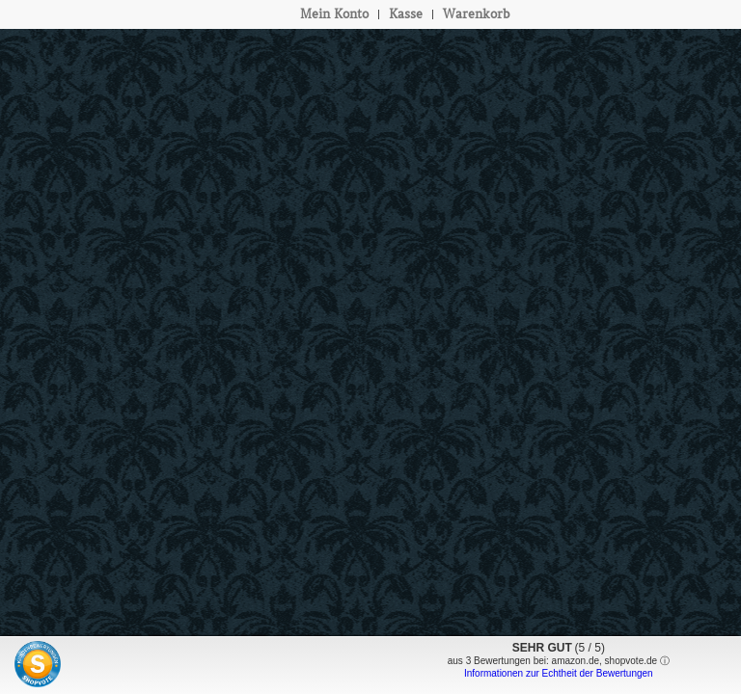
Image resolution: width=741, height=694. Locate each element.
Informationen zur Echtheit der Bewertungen (558, 673)
